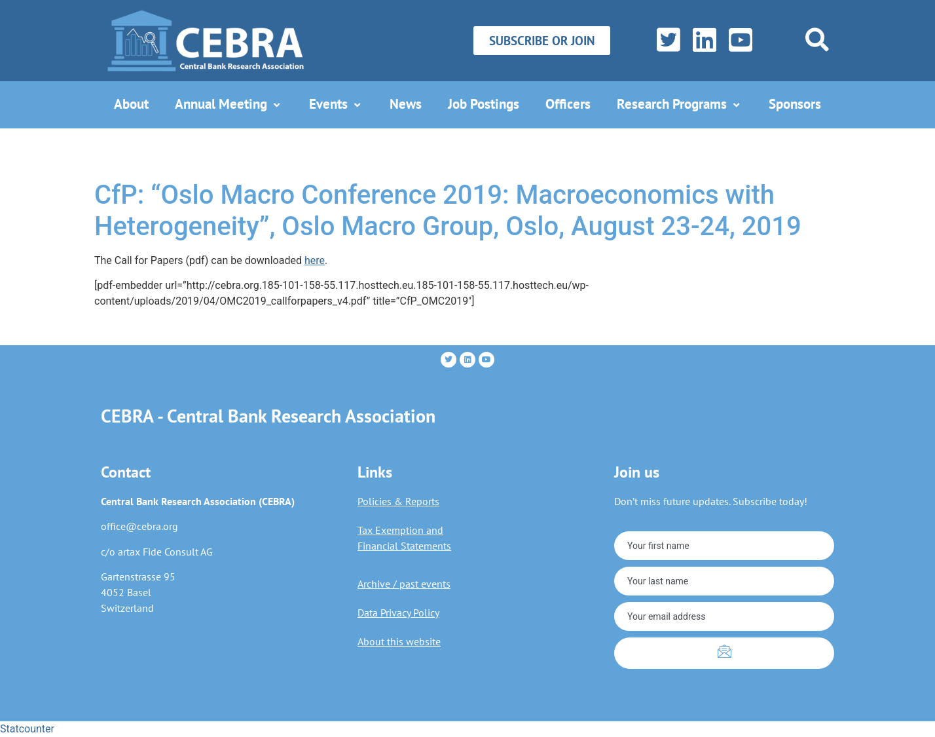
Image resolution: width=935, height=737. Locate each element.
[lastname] (724, 581)
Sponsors (795, 104)
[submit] (724, 653)
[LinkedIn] (701, 41)
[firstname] (724, 545)
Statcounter (27, 729)
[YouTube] (737, 41)
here (314, 260)
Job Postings (483, 104)
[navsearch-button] (817, 39)
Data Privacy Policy (398, 612)
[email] (724, 616)
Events (336, 104)
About (131, 104)
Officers (568, 104)
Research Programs (679, 104)
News (406, 104)
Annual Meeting (229, 104)
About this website (399, 641)
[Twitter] (665, 41)
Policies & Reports (398, 501)
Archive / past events (404, 583)
